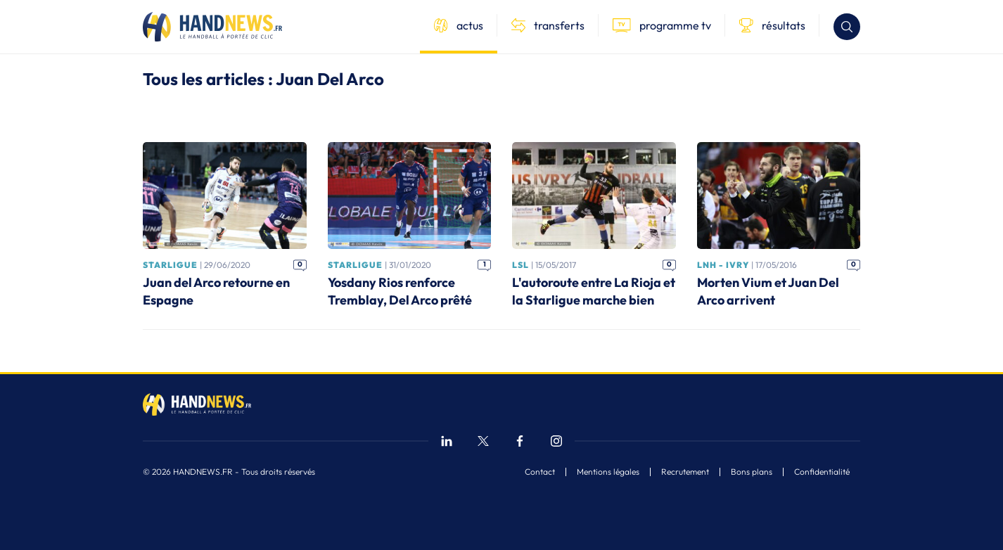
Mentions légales (608, 472)
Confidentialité (822, 472)
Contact (540, 472)
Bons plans (751, 472)
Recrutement (685, 472)
